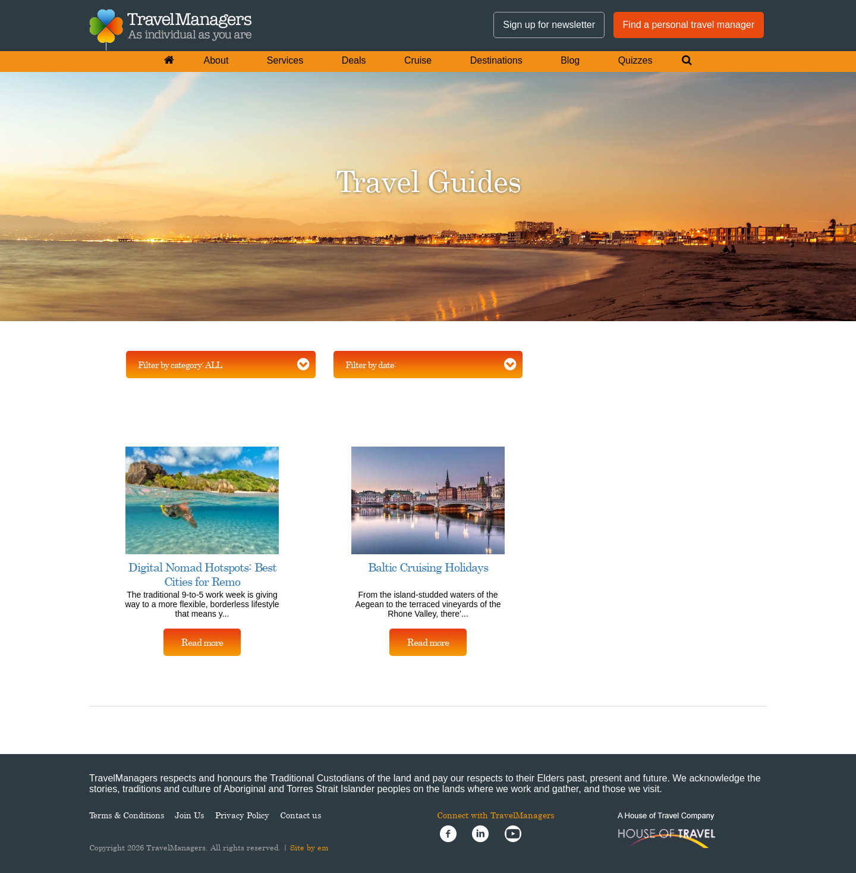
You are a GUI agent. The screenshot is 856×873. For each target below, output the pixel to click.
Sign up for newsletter (549, 25)
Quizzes (635, 60)
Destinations (496, 60)
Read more (202, 642)
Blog (570, 60)
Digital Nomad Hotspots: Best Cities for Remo (202, 574)
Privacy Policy (242, 815)
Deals (354, 60)
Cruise (418, 60)
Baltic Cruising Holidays (428, 567)
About (216, 60)
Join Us (189, 815)
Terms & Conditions (126, 815)
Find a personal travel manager (688, 25)
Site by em (309, 847)
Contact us (300, 815)
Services (285, 60)
